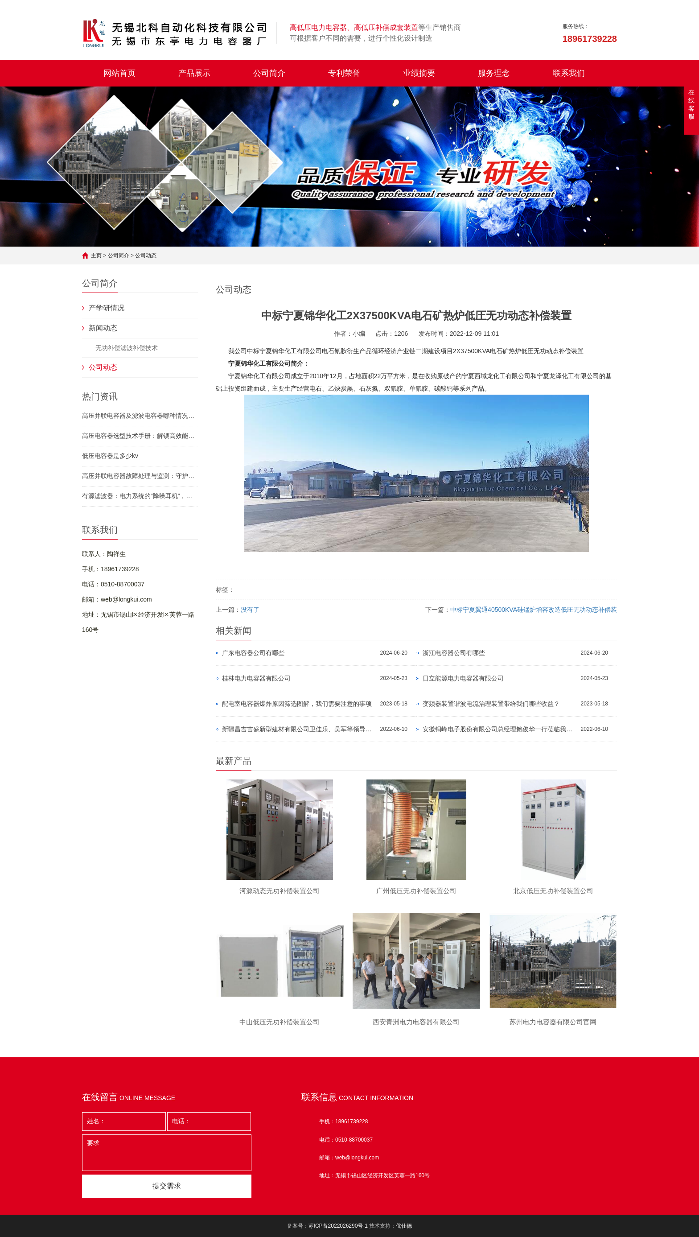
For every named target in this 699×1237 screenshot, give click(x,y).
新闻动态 (103, 328)
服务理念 (494, 73)
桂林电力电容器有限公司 (256, 678)
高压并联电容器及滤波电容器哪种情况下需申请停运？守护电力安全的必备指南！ (140, 415)
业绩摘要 (419, 73)
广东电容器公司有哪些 (253, 652)
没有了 (250, 609)
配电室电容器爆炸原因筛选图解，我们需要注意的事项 (297, 703)
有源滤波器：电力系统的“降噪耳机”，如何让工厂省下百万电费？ (140, 495)
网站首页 (119, 73)
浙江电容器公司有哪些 (454, 652)
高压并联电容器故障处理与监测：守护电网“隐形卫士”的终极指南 (140, 475)
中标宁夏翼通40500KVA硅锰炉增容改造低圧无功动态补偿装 (533, 609)
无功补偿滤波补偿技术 (126, 347)
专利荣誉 (344, 73)
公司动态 (145, 255)
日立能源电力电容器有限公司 (463, 678)
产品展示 (194, 73)
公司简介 (269, 73)
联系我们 (569, 73)
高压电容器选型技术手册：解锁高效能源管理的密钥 (140, 435)
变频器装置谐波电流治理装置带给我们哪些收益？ (491, 703)
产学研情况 (106, 308)
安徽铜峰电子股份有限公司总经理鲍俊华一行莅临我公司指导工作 (499, 729)
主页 (96, 255)
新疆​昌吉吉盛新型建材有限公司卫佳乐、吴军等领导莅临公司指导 (299, 729)
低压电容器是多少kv (110, 455)
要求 (166, 1152)
